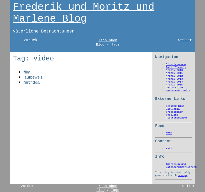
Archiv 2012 (174, 76)
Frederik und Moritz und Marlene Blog (83, 13)
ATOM (169, 133)
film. (27, 72)
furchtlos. (31, 82)
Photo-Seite (174, 87)
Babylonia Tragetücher (174, 110)
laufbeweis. (33, 77)
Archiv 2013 (174, 78)
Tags (115, 45)
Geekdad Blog (175, 106)
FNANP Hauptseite (178, 90)
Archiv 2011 (174, 73)
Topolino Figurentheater (176, 116)
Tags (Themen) (176, 67)
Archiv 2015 (174, 84)
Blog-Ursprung (176, 64)
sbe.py (183, 175)
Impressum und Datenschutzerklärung (181, 166)
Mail (169, 148)
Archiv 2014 (174, 81)
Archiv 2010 (174, 70)
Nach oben (107, 40)
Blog (100, 45)
